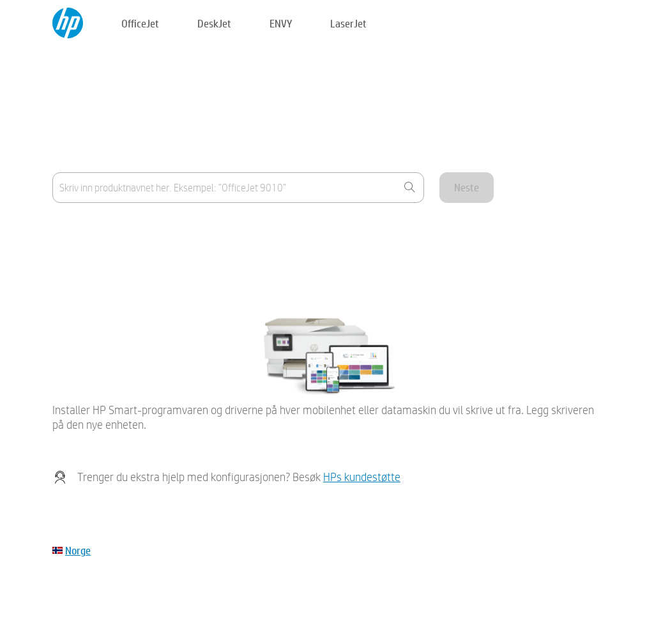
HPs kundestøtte (361, 477)
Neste (466, 187)
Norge (78, 550)
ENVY (281, 23)
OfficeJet (140, 23)
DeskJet (214, 23)
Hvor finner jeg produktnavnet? (114, 229)
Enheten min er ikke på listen (110, 260)
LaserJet (348, 23)
